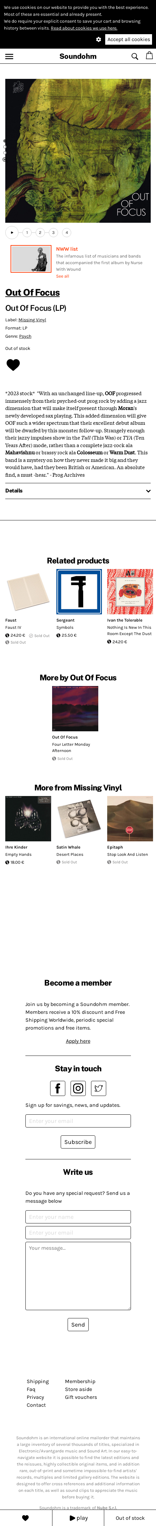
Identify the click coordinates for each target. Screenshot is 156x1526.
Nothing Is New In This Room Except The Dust (129, 630)
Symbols (65, 627)
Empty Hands (18, 854)
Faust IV (13, 627)
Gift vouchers (81, 1397)
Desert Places (69, 854)
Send (78, 1324)
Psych (25, 336)
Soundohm (78, 56)
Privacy (35, 1397)
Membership (80, 1381)
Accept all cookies (129, 39)
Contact (36, 1405)
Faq (31, 1389)
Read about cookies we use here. (84, 28)
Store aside (78, 1389)
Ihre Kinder (16, 847)
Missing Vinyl (32, 320)
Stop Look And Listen (127, 854)
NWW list (67, 249)
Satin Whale (68, 847)
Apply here (78, 1041)
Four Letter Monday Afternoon (71, 747)
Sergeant (65, 620)
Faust (10, 620)
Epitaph (115, 847)
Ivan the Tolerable (124, 620)
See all (62, 276)
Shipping (38, 1381)
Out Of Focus (32, 292)
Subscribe (78, 1142)
